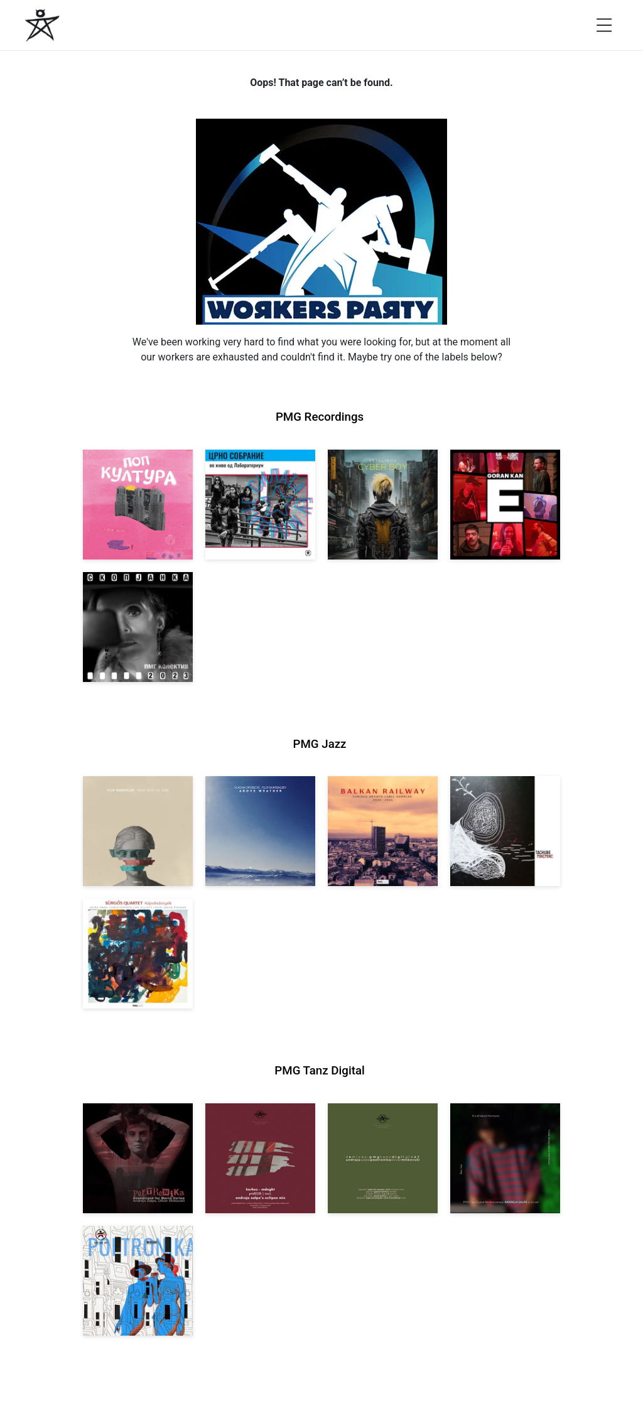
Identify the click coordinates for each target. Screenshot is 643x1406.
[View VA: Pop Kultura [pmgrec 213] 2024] (138, 505)
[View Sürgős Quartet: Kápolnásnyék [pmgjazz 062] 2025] (138, 954)
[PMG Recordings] (42, 25)
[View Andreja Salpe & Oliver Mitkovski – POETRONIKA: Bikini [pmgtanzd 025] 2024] (138, 1281)
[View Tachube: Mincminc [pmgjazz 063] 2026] (505, 831)
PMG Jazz (320, 744)
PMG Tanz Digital (319, 1071)
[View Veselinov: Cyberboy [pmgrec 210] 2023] (383, 505)
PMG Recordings (320, 417)
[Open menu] (604, 25)
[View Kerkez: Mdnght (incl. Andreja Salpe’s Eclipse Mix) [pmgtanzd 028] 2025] (260, 1158)
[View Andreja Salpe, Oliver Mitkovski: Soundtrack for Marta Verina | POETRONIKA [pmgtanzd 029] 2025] (138, 1158)
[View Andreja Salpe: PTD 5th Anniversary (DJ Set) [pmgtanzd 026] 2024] (505, 1158)
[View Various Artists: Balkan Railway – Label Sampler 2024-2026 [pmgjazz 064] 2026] (383, 831)
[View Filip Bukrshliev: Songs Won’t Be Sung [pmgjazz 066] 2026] (138, 831)
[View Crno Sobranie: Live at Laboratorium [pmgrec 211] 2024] (260, 505)
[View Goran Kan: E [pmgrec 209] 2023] (505, 505)
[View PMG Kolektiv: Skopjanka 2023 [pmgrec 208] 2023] (138, 627)
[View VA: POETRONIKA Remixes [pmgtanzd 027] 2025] (383, 1158)
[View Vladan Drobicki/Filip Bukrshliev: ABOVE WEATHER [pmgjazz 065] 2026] (260, 831)
